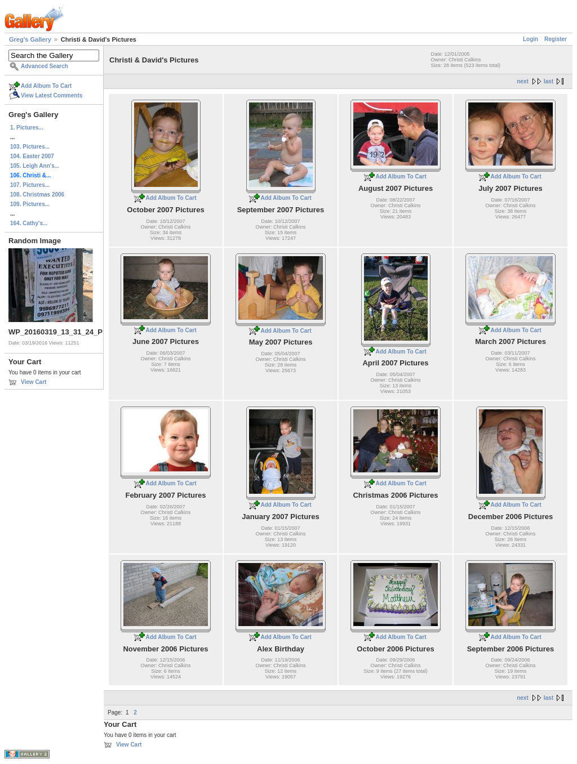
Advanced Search (44, 66)
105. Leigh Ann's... (34, 166)
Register (555, 39)
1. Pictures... (26, 127)
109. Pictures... (30, 204)
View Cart (33, 382)
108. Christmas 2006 (37, 194)
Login (530, 39)
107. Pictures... (30, 185)
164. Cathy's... (28, 223)
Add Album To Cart (46, 86)
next (523, 81)
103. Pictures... (30, 147)
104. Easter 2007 (32, 156)
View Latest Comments (51, 95)
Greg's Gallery (30, 39)
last (548, 81)
